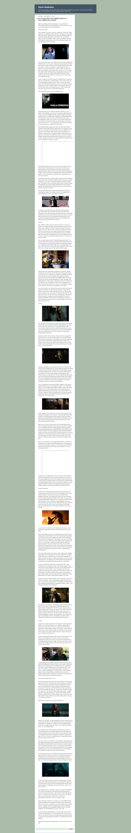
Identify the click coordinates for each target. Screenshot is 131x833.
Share (70, 828)
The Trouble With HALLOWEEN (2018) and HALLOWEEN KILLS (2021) (52, 19)
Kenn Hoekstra (46, 7)
